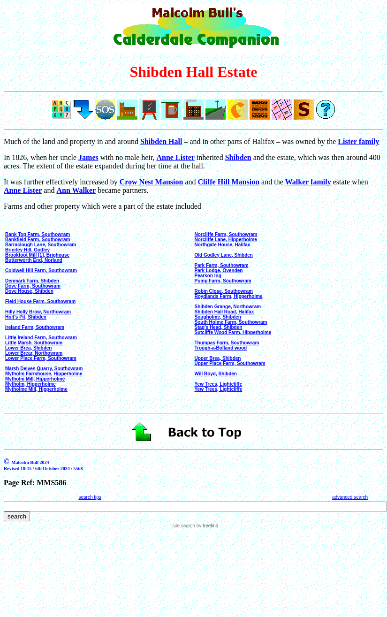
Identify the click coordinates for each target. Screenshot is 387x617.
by (206, 525)
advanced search (350, 497)
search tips (89, 497)
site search (184, 525)
